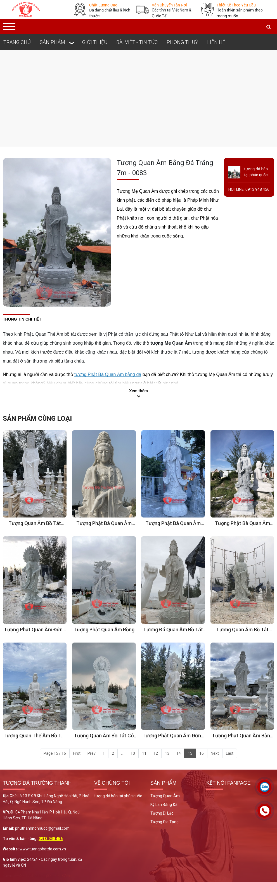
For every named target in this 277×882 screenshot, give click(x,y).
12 (155, 753)
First (77, 753)
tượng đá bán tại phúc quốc (118, 796)
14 (178, 753)
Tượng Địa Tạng (164, 822)
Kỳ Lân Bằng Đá (163, 804)
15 (190, 753)
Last (229, 753)
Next (215, 753)
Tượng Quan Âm (165, 796)
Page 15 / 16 (55, 753)
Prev (91, 753)
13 (167, 753)
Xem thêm (138, 391)
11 (144, 753)
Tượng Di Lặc (161, 813)
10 (133, 753)
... (122, 753)
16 (201, 753)
